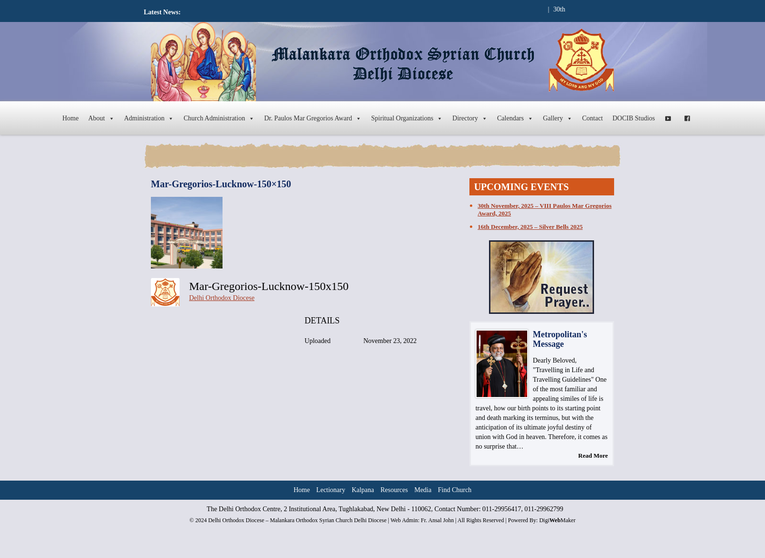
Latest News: (162, 12)
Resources (394, 490)
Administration (149, 118)
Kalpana (363, 490)
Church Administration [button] (219, 118)
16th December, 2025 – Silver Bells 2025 (530, 226)
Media (423, 490)
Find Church (454, 490)
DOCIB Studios (634, 118)
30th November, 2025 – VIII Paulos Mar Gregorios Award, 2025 (544, 209)
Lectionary (330, 490)
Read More (593, 455)
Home (70, 118)
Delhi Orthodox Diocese (222, 297)
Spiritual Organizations (407, 118)
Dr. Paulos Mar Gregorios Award (312, 118)
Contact (592, 118)
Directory (470, 118)
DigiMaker (557, 520)
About (101, 118)
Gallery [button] (558, 118)
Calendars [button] (515, 118)
